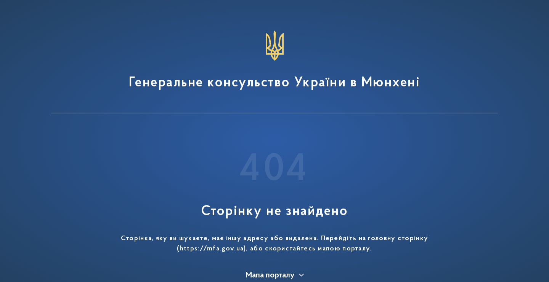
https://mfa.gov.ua (212, 248)
